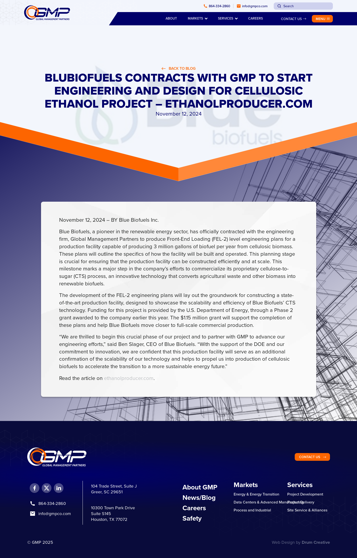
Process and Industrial (252, 510)
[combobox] (303, 6)
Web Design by (301, 542)
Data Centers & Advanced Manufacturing (269, 502)
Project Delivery (300, 502)
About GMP (199, 487)
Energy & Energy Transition (256, 494)
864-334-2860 (52, 503)
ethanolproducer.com (129, 378)
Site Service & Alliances (307, 510)
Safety (192, 518)
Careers (194, 508)
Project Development (305, 494)
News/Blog (199, 497)
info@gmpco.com (54, 513)
